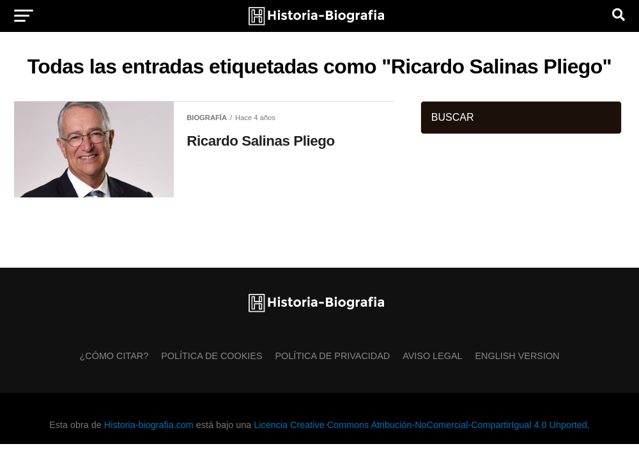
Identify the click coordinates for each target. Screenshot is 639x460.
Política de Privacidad (332, 356)
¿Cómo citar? (114, 356)
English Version (517, 356)
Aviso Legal (432, 356)
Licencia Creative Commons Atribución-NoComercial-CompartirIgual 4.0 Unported (420, 425)
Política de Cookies (211, 356)
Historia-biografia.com (149, 425)
